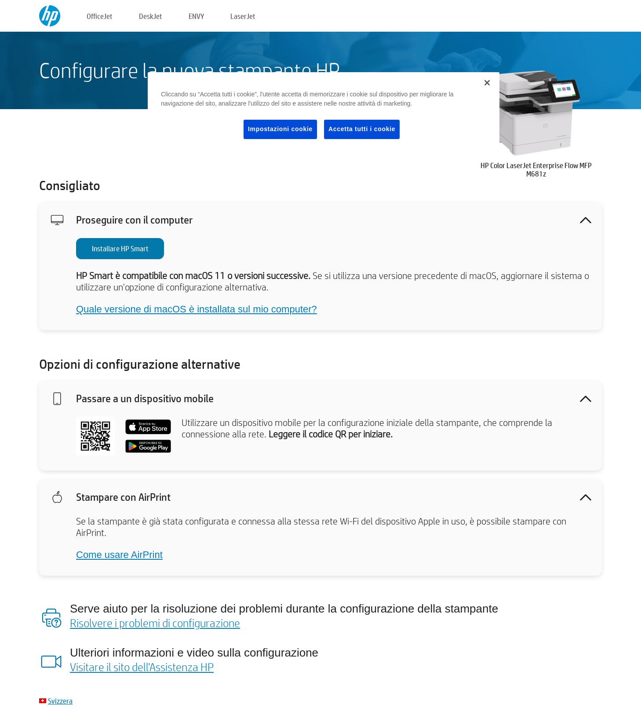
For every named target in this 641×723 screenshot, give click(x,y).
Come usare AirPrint (119, 554)
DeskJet (150, 16)
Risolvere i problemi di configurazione (155, 623)
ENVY (196, 16)
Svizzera (60, 701)
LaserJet (242, 16)
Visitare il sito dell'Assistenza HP (142, 667)
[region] (323, 112)
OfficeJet (100, 16)
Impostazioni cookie (280, 128)
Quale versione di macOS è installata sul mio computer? (196, 309)
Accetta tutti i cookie (361, 128)
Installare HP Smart (120, 248)
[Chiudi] (487, 82)
